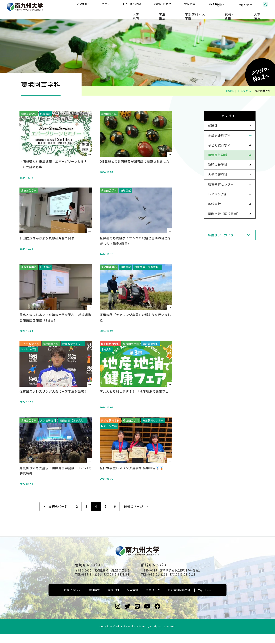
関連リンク (153, 599)
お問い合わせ (72, 599)
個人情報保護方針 (179, 599)
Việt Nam (204, 599)
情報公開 (113, 599)
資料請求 (94, 599)
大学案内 (160, 13)
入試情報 (260, 13)
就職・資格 (238, 13)
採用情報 (132, 599)
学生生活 (181, 13)
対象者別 (118, 4)
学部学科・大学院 (209, 13)
